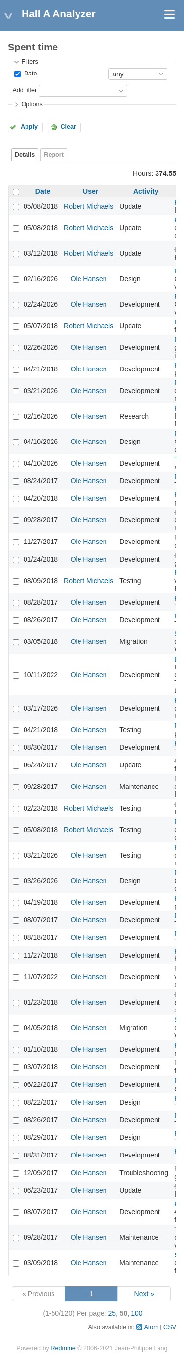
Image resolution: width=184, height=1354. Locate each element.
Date (29, 73)
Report (54, 154)
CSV (169, 1327)
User (90, 191)
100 (136, 1313)
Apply (29, 126)
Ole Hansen (89, 279)
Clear (68, 126)
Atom (151, 1327)
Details (25, 154)
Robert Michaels (88, 206)
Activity (145, 191)
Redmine (63, 1348)
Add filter (24, 90)
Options (31, 104)
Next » (144, 1294)
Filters (29, 61)
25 (112, 1313)
